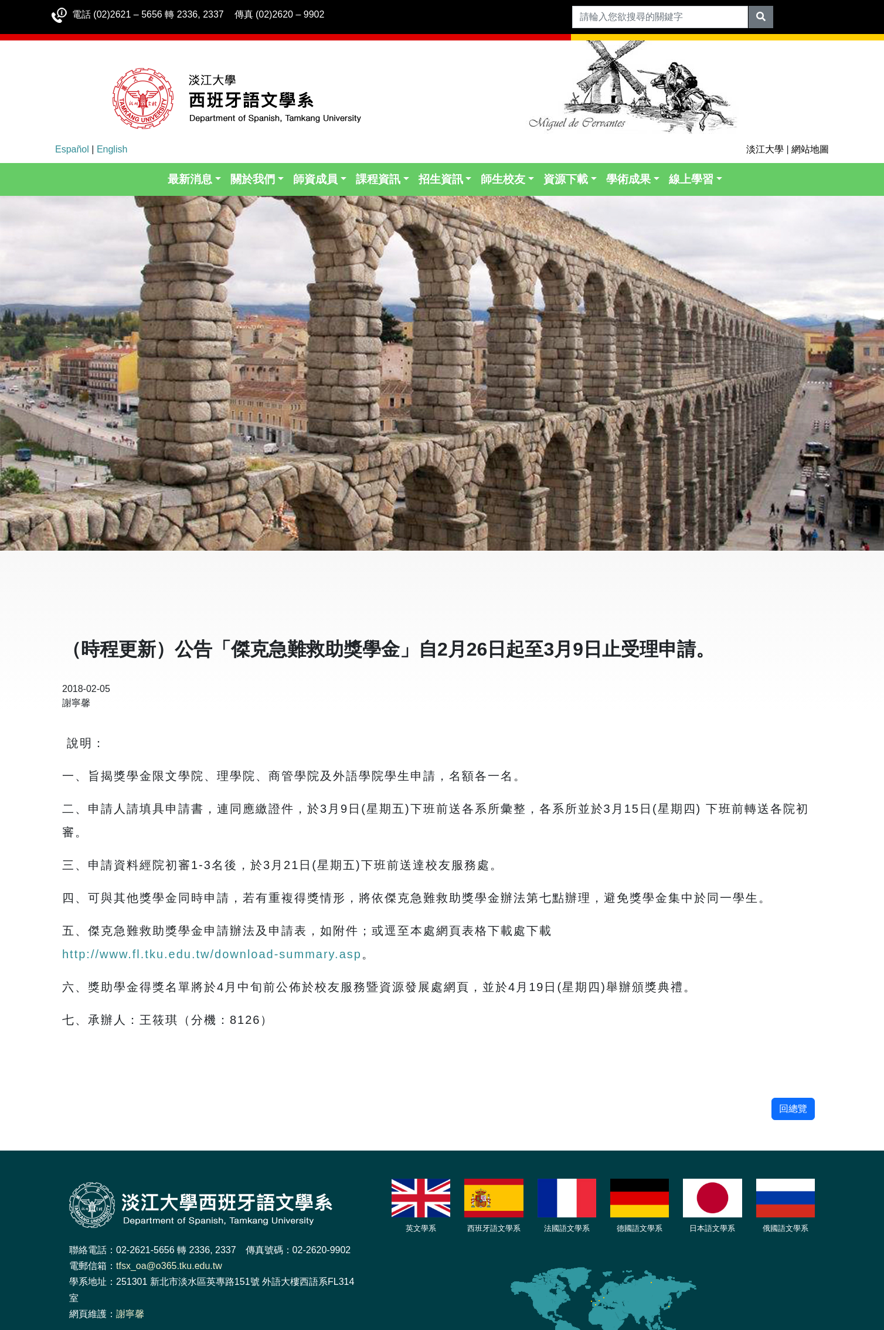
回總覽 (793, 1109)
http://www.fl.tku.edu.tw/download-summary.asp (212, 954)
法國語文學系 (567, 1228)
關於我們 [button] (252, 179)
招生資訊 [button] (441, 179)
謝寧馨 (130, 1314)
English (112, 149)
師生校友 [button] (503, 179)
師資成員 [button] (315, 179)
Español (72, 149)
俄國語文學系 (785, 1228)
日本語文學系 (712, 1228)
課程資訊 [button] (378, 179)
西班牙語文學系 (494, 1228)
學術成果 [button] (628, 179)
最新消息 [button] (190, 179)
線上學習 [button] (691, 179)
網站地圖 (810, 149)
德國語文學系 (639, 1228)
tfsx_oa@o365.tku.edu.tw (169, 1266)
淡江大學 (765, 149)
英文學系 (421, 1228)
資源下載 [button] (565, 179)
